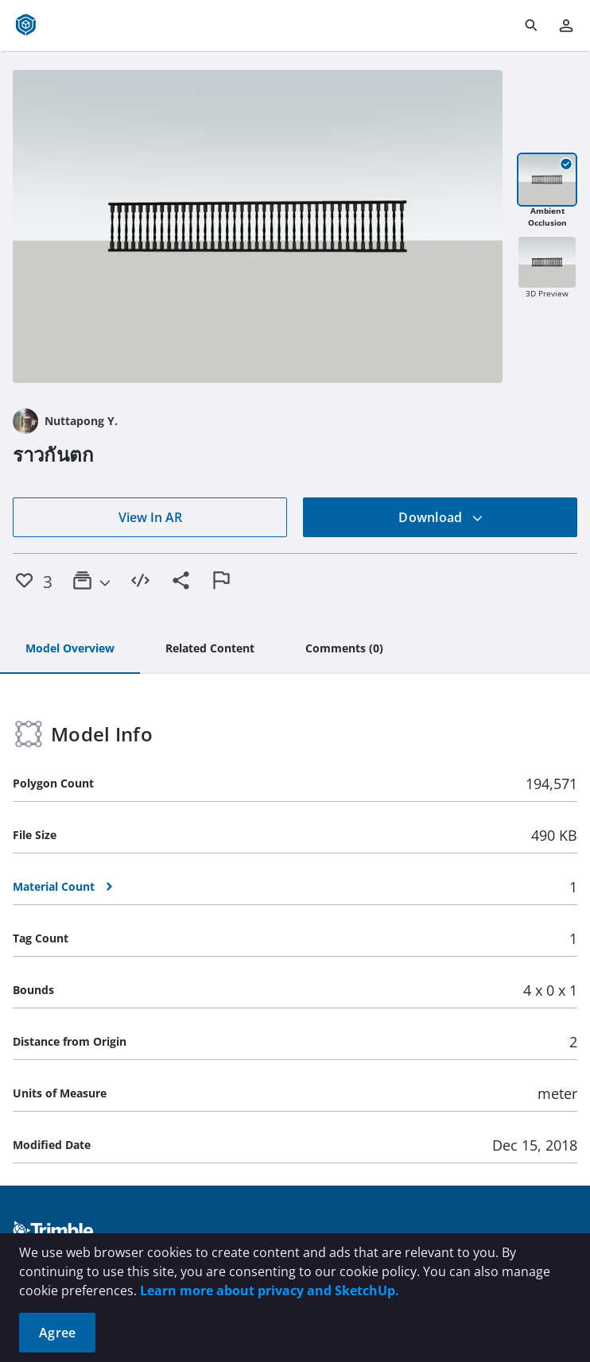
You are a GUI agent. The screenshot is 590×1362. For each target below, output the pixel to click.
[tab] (70, 649)
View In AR (150, 517)
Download (440, 517)
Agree (57, 1332)
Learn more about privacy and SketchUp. (269, 1290)
